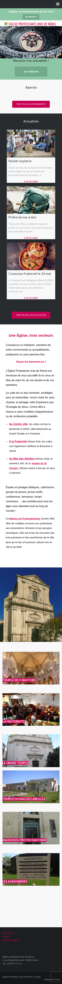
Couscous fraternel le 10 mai (29, 273)
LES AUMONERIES (14, 881)
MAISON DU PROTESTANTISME (24, 840)
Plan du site (8, 933)
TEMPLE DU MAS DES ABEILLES (23, 799)
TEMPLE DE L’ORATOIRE (19, 680)
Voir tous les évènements (31, 104)
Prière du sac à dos (22, 217)
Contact (6, 936)
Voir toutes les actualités (31, 315)
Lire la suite (31, 181)
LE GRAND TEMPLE (15, 763)
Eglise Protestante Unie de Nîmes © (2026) (21, 977)
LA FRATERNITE (13, 721)
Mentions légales (10, 940)
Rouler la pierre (20, 161)
